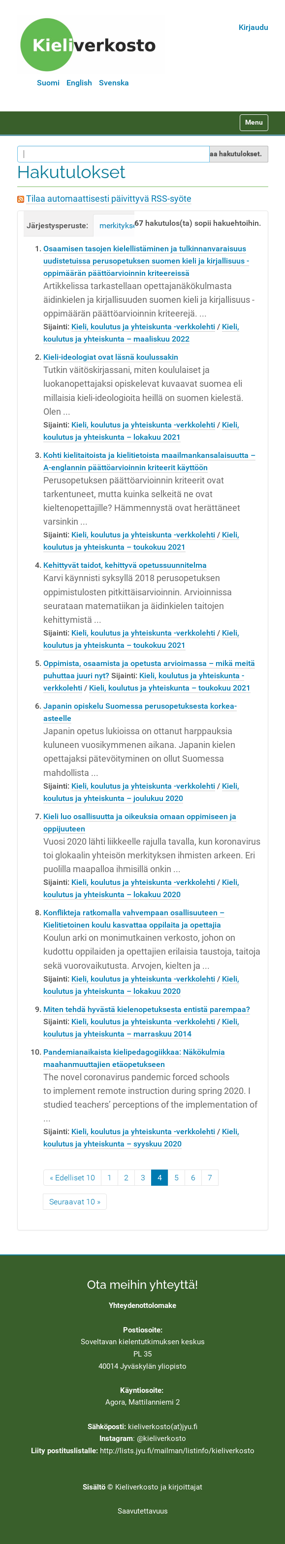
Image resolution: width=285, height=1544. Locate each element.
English (79, 82)
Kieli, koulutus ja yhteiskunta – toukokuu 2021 (170, 687)
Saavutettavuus (143, 1511)
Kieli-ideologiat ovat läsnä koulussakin (110, 357)
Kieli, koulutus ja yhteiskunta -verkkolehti (143, 326)
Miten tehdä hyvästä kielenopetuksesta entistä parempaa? (146, 1009)
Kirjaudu (253, 27)
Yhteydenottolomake (142, 1305)
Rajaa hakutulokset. (230, 154)
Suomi (48, 82)
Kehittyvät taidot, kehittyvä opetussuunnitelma (125, 565)
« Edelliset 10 (72, 1177)
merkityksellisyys (128, 225)
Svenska (114, 82)
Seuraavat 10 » (74, 1201)
